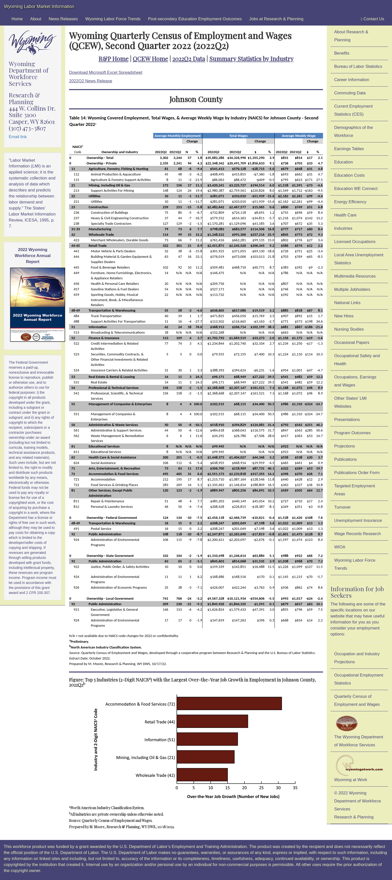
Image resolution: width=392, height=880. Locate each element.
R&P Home (113, 59)
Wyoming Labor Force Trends (112, 19)
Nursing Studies (349, 329)
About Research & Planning (351, 36)
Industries (343, 228)
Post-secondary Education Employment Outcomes (195, 19)
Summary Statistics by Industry (251, 59)
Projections (344, 446)
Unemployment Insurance (358, 520)
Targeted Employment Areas (354, 490)
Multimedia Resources (355, 276)
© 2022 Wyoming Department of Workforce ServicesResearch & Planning (357, 805)
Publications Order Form (357, 472)
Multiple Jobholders (352, 289)
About (35, 19)
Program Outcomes (352, 432)
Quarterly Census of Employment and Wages (357, 700)
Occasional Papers (352, 342)
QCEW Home (150, 59)
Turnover (342, 507)
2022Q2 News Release (90, 81)
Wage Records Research (357, 533)
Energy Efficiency (350, 201)
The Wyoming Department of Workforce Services (358, 731)
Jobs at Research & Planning (276, 19)
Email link (18, 136)
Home (17, 19)
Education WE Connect (356, 188)
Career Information (351, 79)
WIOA (340, 547)
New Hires (344, 316)
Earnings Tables (349, 148)
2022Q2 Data (188, 59)
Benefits (342, 53)
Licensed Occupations (355, 241)
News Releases (63, 19)
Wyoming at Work (359, 768)
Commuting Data (350, 93)
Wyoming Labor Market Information (39, 6)
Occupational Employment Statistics (358, 679)
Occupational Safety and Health (357, 359)
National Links (347, 302)
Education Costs (349, 175)
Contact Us (372, 19)
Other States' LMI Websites (350, 402)
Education (343, 162)
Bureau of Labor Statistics (358, 66)
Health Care (345, 215)
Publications (345, 459)
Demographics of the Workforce (353, 131)
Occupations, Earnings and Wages (355, 381)
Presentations (347, 419)
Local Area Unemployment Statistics (359, 259)
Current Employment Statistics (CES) (353, 110)
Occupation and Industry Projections (357, 657)
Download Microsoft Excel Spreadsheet (105, 72)
